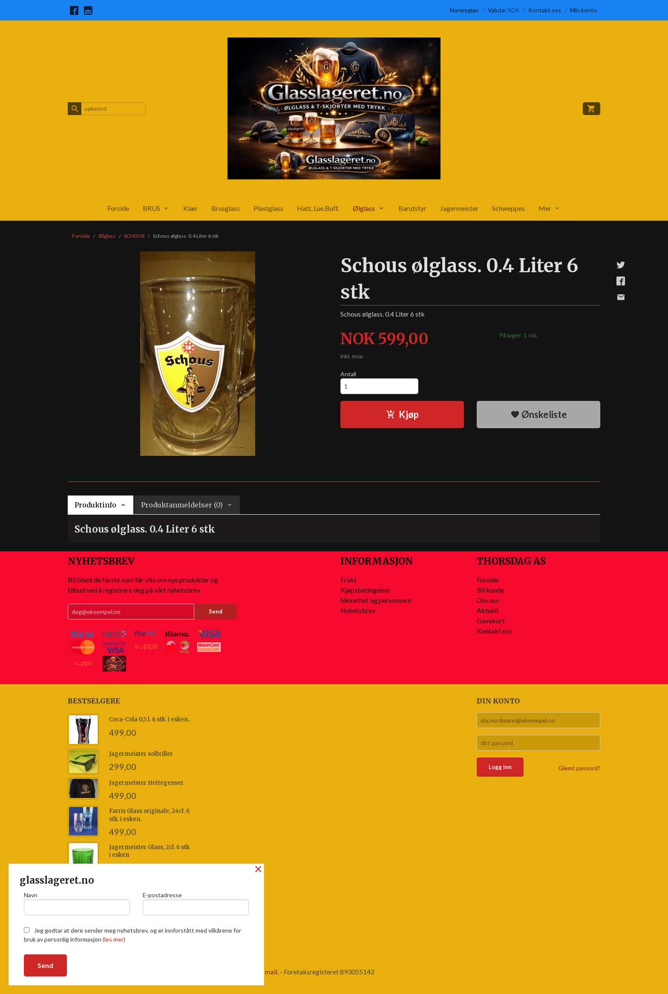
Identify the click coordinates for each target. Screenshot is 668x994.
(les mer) (114, 939)
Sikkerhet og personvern (376, 600)
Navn (77, 903)
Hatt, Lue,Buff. (318, 208)
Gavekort (491, 621)
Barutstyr (412, 208)
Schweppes (508, 208)
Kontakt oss (494, 631)
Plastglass (268, 208)
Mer (544, 208)
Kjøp (402, 414)
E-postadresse (196, 903)
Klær (190, 208)
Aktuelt (488, 610)
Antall (348, 373)
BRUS (151, 208)
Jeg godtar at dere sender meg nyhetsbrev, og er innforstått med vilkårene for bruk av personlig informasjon (132, 935)
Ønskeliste (538, 414)
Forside (118, 208)
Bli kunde (490, 590)
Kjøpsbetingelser (365, 590)
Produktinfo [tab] (95, 505)
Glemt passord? (579, 768)
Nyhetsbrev (357, 610)
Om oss (488, 600)
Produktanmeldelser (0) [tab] (182, 505)
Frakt (348, 580)
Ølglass (364, 208)
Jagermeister (459, 208)
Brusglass (225, 208)
